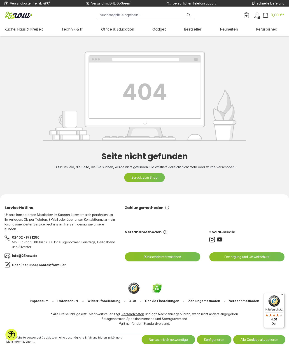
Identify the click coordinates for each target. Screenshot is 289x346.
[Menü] (281, 295)
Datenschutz (68, 301)
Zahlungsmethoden (147, 207)
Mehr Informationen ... (20, 341)
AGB (132, 301)
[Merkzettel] (246, 14)
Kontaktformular (52, 265)
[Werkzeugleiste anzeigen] (11, 335)
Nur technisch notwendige (168, 339)
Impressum (39, 301)
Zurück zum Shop (144, 177)
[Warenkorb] (273, 15)
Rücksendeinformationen (159, 257)
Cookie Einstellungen (162, 301)
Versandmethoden (146, 232)
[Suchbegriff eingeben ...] (140, 15)
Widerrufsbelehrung (103, 301)
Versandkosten (132, 314)
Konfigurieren (214, 339)
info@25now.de (24, 256)
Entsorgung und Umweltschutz (244, 257)
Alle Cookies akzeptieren (259, 339)
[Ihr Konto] (257, 14)
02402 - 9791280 (26, 237)
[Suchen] (189, 15)
